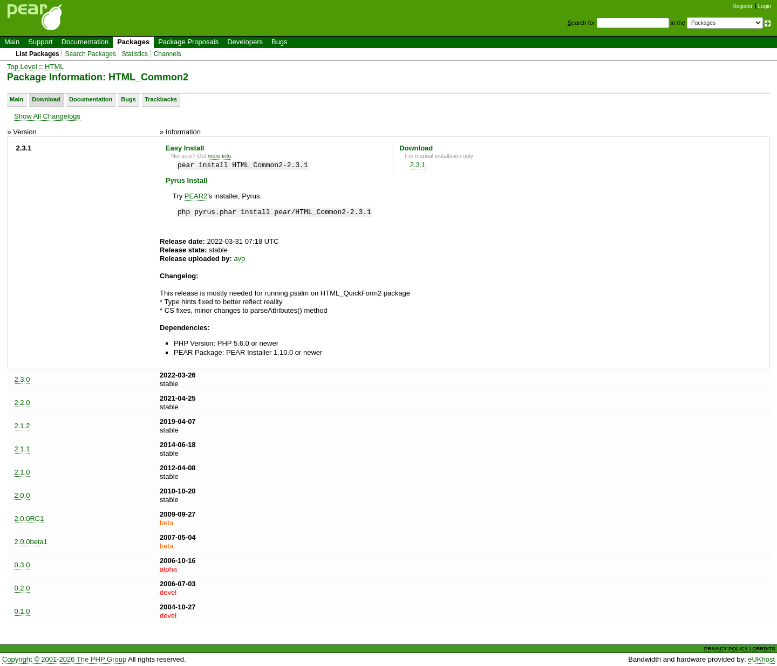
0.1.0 (22, 611)
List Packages (37, 54)
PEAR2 (196, 196)
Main (11, 42)
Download (46, 99)
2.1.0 (22, 472)
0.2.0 (22, 588)
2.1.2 (22, 426)
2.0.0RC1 (29, 518)
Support (40, 42)
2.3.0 (22, 379)
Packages (133, 42)
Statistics (135, 54)
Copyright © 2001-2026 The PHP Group (64, 659)
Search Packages (90, 54)
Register (743, 6)
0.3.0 (22, 565)
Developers (245, 42)
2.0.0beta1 (31, 542)
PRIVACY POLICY (726, 648)
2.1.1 (22, 449)
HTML (54, 67)
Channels (167, 54)
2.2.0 (22, 403)
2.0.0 (22, 495)
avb (239, 259)
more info (219, 156)
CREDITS (763, 648)
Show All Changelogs (47, 116)
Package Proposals (188, 42)
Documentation (85, 42)
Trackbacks (161, 99)
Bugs (279, 42)
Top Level (22, 67)
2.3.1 (418, 165)
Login (764, 6)
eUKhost (761, 659)
